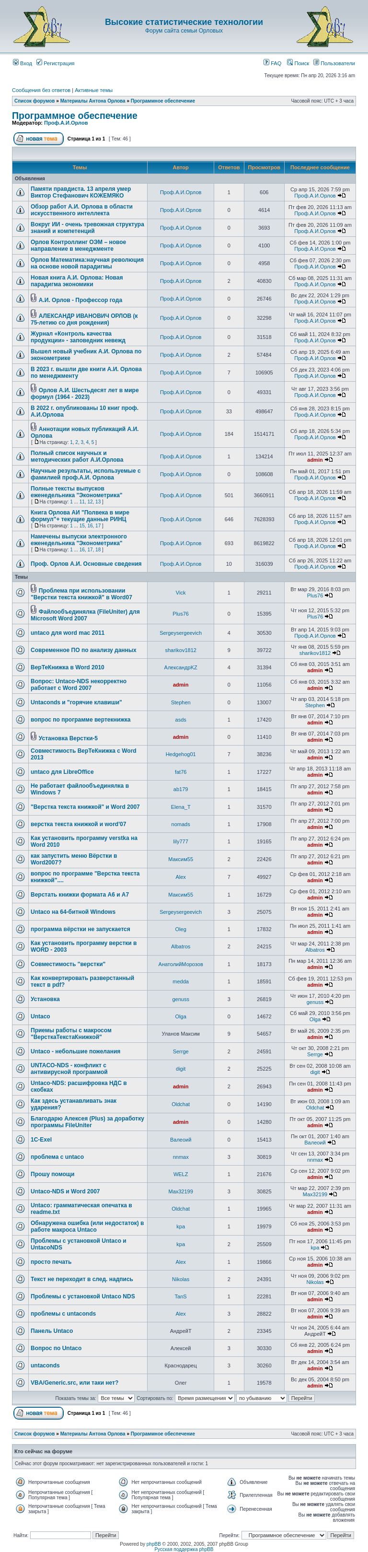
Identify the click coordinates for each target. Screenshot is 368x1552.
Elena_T (181, 807)
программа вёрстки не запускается (80, 929)
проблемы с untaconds (63, 1313)
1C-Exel (41, 1139)
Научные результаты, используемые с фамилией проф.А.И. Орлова (86, 474)
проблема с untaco (57, 1157)
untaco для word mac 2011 (67, 633)
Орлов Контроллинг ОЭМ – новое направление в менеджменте (78, 245)
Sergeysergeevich (181, 633)
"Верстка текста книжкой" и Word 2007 (85, 807)
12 (89, 501)
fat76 (180, 772)
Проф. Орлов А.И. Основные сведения (86, 563)
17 (98, 525)
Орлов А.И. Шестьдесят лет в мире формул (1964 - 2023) (85, 393)
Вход (22, 63)
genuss (180, 999)
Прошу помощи (52, 1174)
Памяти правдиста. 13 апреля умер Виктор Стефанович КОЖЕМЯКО (81, 192)
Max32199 (180, 1191)
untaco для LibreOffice (62, 772)
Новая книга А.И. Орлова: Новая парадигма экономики (77, 281)
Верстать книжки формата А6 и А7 (80, 894)
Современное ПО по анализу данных (84, 650)
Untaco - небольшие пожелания (75, 1051)
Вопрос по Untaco (56, 1348)
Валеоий (180, 1140)
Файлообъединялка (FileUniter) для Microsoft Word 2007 (85, 615)
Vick (181, 592)
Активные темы (94, 90)
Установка (45, 999)
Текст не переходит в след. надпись (82, 1279)
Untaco (40, 1016)
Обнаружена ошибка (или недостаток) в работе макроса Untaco (87, 1226)
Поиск (298, 63)
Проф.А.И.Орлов (66, 123)
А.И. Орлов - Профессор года (80, 300)
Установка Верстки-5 (68, 738)
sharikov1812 (180, 650)
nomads (181, 824)
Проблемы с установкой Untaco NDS (83, 1296)
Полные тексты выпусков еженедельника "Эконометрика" (77, 492)
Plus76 (315, 595)
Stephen (181, 702)
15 (82, 525)
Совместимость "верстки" (68, 964)
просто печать (51, 1262)
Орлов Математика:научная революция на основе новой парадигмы (87, 263)
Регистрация (55, 63)
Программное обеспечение (163, 101)
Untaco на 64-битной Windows (73, 912)
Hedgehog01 (181, 754)
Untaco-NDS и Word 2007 (65, 1191)
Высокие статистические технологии (184, 22)
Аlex (180, 877)
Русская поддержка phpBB (183, 1549)
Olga (180, 1016)
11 (82, 501)
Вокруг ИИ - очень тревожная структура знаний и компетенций (87, 227)
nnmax (181, 1157)
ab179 (180, 789)
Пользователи (334, 63)
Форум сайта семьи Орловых (184, 30)
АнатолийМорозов (181, 964)
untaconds (45, 1365)
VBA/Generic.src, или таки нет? (74, 1382)
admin (314, 460)
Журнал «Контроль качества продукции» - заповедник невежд (78, 337)
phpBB (154, 1544)
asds (180, 720)
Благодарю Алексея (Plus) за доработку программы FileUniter (87, 1122)
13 (98, 501)
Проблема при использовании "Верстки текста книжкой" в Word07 (81, 594)
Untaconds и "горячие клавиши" (76, 702)
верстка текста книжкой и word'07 (78, 824)
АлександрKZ (180, 667)
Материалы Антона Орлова (93, 101)
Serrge (181, 1051)
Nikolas (180, 1279)
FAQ (272, 63)
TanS (181, 1296)
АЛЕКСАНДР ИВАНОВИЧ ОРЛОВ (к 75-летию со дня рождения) (84, 319)
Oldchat (181, 1104)
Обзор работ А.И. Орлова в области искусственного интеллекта (82, 210)
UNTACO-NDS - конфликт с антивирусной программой (69, 1068)
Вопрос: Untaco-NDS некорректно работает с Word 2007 (78, 684)
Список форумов (34, 101)
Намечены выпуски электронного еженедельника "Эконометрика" (79, 540)
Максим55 (180, 859)
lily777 (180, 841)
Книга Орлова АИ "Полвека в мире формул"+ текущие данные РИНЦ (80, 516)
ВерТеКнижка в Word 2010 (67, 667)
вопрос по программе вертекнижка (80, 719)
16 (89, 525)
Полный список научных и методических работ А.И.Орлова (77, 456)
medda (180, 981)
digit (180, 1069)
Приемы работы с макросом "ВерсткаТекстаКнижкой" (71, 1033)
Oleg (180, 929)
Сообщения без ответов (41, 90)
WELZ (180, 1174)
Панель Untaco (52, 1331)
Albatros (180, 946)
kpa (180, 1226)
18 (98, 549)
